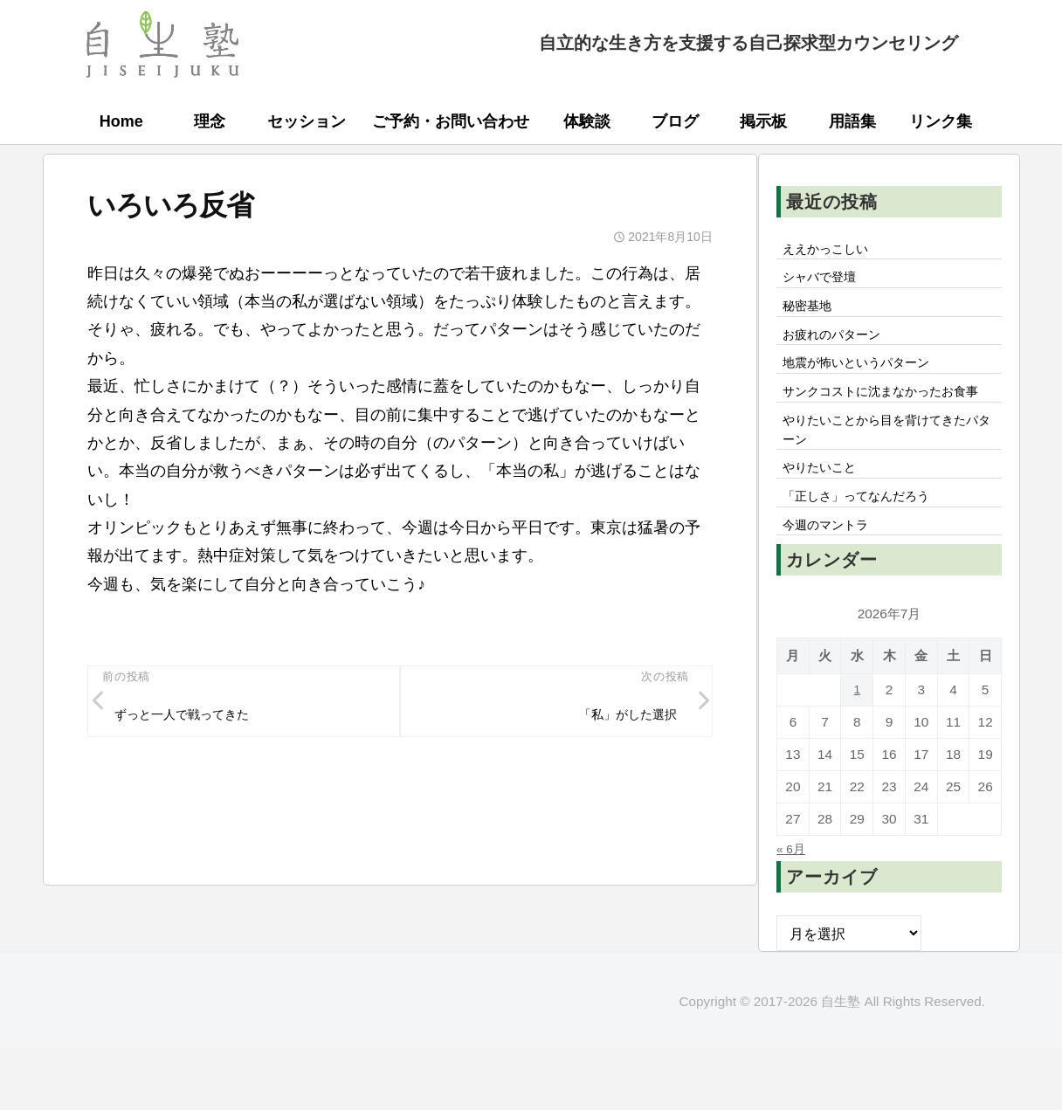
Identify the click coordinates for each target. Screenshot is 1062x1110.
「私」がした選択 (619, 719)
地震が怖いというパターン (867, 379)
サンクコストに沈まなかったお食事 (888, 422)
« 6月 (793, 911)
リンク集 (940, 121)
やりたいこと (825, 521)
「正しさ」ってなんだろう (867, 554)
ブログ (675, 121)
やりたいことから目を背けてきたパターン (888, 477)
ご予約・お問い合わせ (450, 121)
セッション (306, 121)
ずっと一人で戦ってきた (194, 719)
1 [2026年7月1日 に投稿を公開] (857, 752)
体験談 (586, 121)
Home (121, 121)
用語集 (852, 121)
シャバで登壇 (825, 283)
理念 (209, 121)
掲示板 (763, 121)
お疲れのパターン (839, 347)
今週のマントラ (832, 586)
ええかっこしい (832, 251)
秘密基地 (811, 314)
